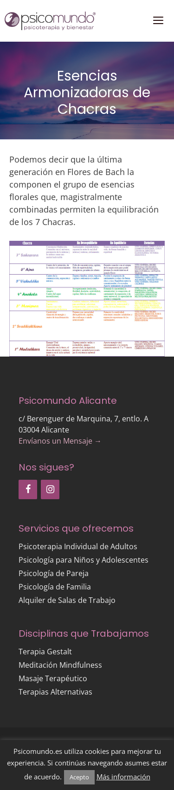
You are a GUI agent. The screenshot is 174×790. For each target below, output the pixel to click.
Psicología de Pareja (54, 573)
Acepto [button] (79, 777)
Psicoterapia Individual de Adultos (78, 546)
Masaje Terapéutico (53, 678)
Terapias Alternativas (55, 692)
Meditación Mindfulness (60, 665)
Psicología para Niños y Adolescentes (83, 560)
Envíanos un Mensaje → (60, 441)
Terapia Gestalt (45, 651)
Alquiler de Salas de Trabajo (67, 600)
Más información (123, 776)
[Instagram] (50, 489)
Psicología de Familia (55, 587)
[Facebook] (28, 489)
